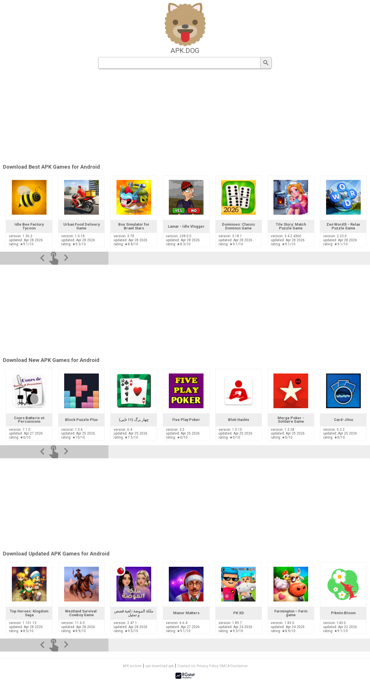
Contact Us (186, 666)
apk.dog (185, 51)
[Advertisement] (220, 116)
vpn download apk (159, 666)
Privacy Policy (208, 666)
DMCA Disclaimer (234, 666)
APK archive (132, 666)
